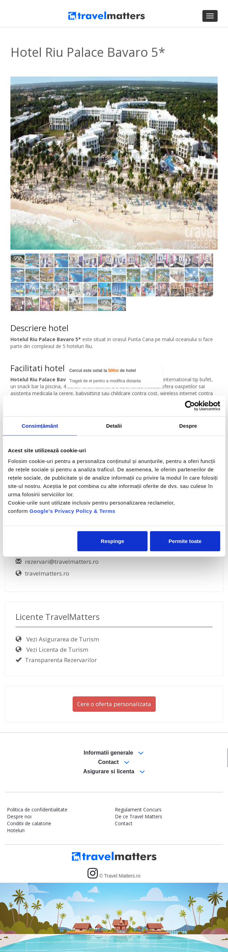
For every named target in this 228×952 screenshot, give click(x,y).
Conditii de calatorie (29, 823)
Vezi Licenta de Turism (52, 649)
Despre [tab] (188, 425)
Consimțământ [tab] (39, 425)
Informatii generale (114, 753)
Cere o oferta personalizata (114, 704)
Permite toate (184, 541)
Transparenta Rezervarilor (56, 660)
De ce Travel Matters (138, 816)
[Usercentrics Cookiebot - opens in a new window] (189, 405)
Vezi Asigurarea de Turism (57, 639)
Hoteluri (16, 830)
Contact (113, 762)
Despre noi (19, 816)
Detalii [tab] (114, 425)
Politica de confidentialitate (37, 809)
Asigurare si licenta (114, 771)
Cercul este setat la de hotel (102, 370)
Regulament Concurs (138, 809)
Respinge (112, 541)
